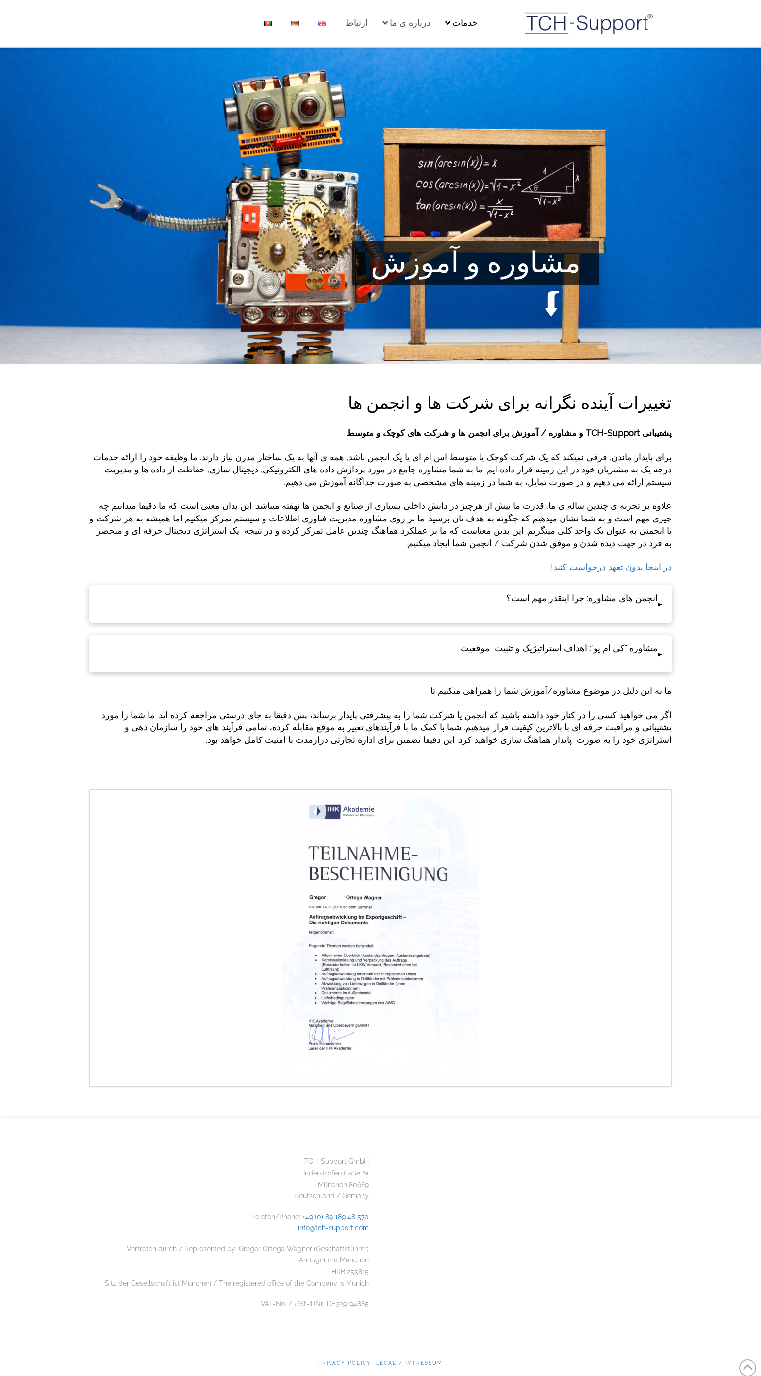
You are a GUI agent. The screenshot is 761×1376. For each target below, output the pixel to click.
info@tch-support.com (333, 1228)
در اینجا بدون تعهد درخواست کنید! (611, 567)
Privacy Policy (344, 1363)
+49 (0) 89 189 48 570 (335, 1217)
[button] (380, 604)
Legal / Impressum (409, 1363)
